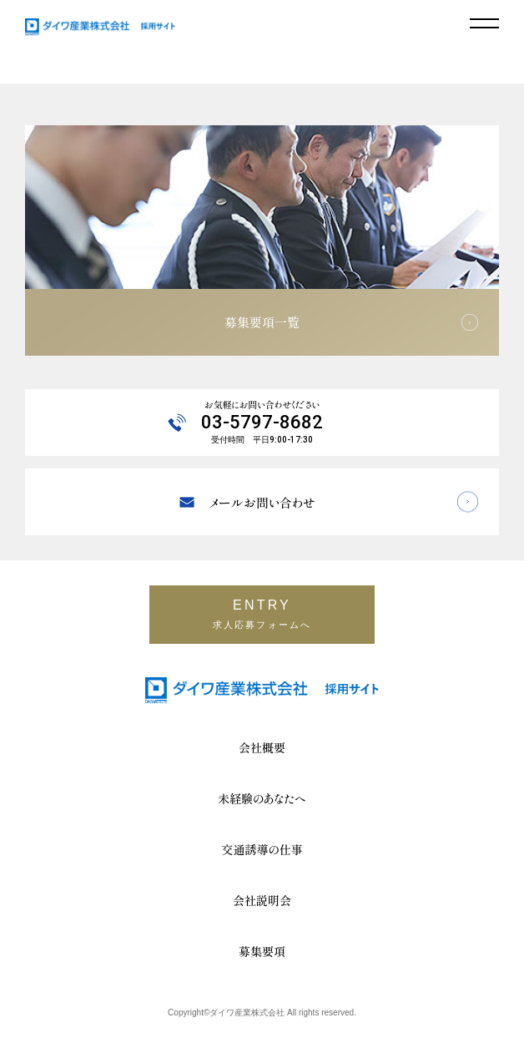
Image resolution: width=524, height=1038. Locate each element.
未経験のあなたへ (262, 798)
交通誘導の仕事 (262, 849)
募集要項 (262, 951)
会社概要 (262, 747)
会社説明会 (262, 900)
